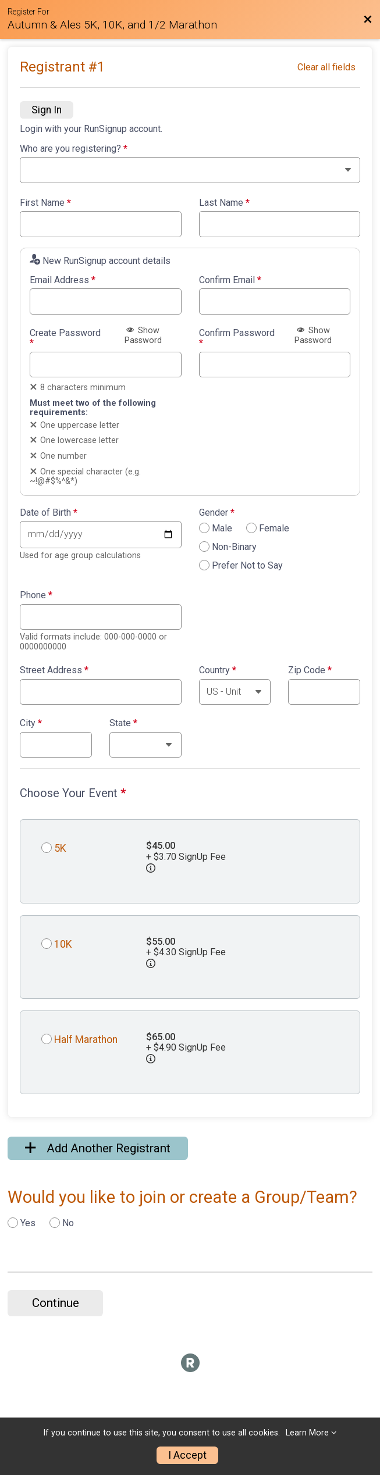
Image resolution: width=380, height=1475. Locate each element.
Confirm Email (230, 280)
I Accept (187, 1455)
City (31, 723)
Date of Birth (48, 513)
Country (217, 670)
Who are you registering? (73, 149)
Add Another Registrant (98, 1148)
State (123, 723)
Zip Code (310, 670)
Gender (217, 513)
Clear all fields (326, 67)
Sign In (46, 110)
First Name (45, 203)
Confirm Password (237, 338)
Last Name (224, 203)
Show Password (143, 335)
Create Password (65, 338)
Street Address (54, 670)
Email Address (62, 280)
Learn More (307, 1433)
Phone (36, 595)
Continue (55, 1303)
